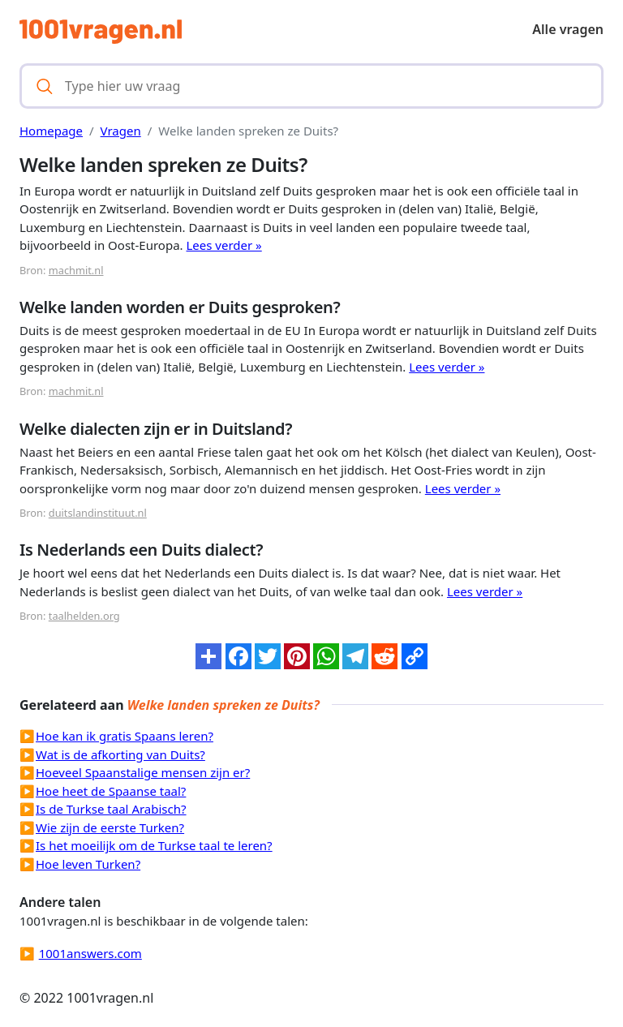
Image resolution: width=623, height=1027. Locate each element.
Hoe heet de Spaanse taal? (111, 791)
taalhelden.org (84, 615)
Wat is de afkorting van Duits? (120, 754)
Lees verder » (223, 245)
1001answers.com (90, 953)
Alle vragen (568, 29)
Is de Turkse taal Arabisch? (111, 809)
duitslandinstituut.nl (98, 512)
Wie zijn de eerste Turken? (110, 827)
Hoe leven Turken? (88, 864)
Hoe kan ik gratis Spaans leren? (124, 736)
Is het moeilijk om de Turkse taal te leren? (154, 845)
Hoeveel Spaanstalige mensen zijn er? (143, 772)
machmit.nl (76, 270)
